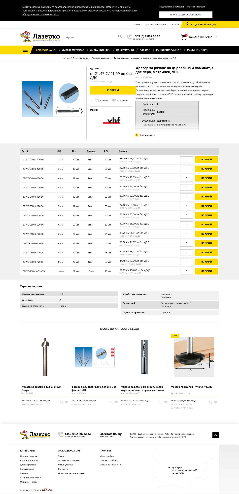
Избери (196, 90)
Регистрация (208, 24)
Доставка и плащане (155, 24)
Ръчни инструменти (168, 49)
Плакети (145, 49)
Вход (191, 24)
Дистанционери (100, 49)
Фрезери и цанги (46, 49)
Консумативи (125, 49)
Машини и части (197, 49)
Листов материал (73, 49)
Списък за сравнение (110, 465)
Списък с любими (109, 460)
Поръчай (206, 160)
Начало (66, 58)
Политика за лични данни (71, 473)
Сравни (184, 100)
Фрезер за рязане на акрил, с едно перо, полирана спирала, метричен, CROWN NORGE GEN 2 (143, 389)
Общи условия (65, 465)
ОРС (184, 437)
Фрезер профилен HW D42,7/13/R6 (191, 387)
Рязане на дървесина (101, 58)
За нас (137, 24)
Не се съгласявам (196, 6)
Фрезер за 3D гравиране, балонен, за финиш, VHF (93, 389)
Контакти (174, 24)
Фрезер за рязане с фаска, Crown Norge (41, 389)
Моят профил (107, 456)
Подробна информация (171, 6)
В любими (202, 100)
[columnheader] (38, 152)
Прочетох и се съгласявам (185, 14)
